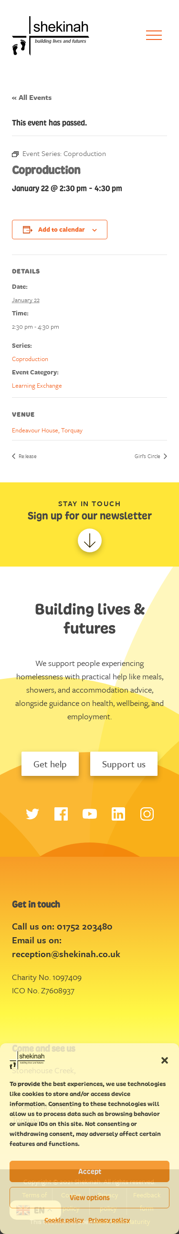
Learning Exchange (37, 385)
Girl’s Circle (148, 456)
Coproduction (30, 358)
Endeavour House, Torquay (47, 430)
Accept (89, 1171)
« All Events (32, 97)
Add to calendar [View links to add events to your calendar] (61, 229)
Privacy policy (109, 1220)
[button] (164, 1060)
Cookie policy (64, 1220)
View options (90, 1197)
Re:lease (27, 456)
